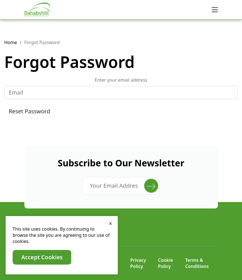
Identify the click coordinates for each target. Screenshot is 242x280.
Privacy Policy (138, 263)
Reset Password (29, 111)
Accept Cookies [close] (42, 257)
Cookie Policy (165, 263)
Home (10, 42)
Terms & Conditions (197, 263)
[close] (110, 223)
